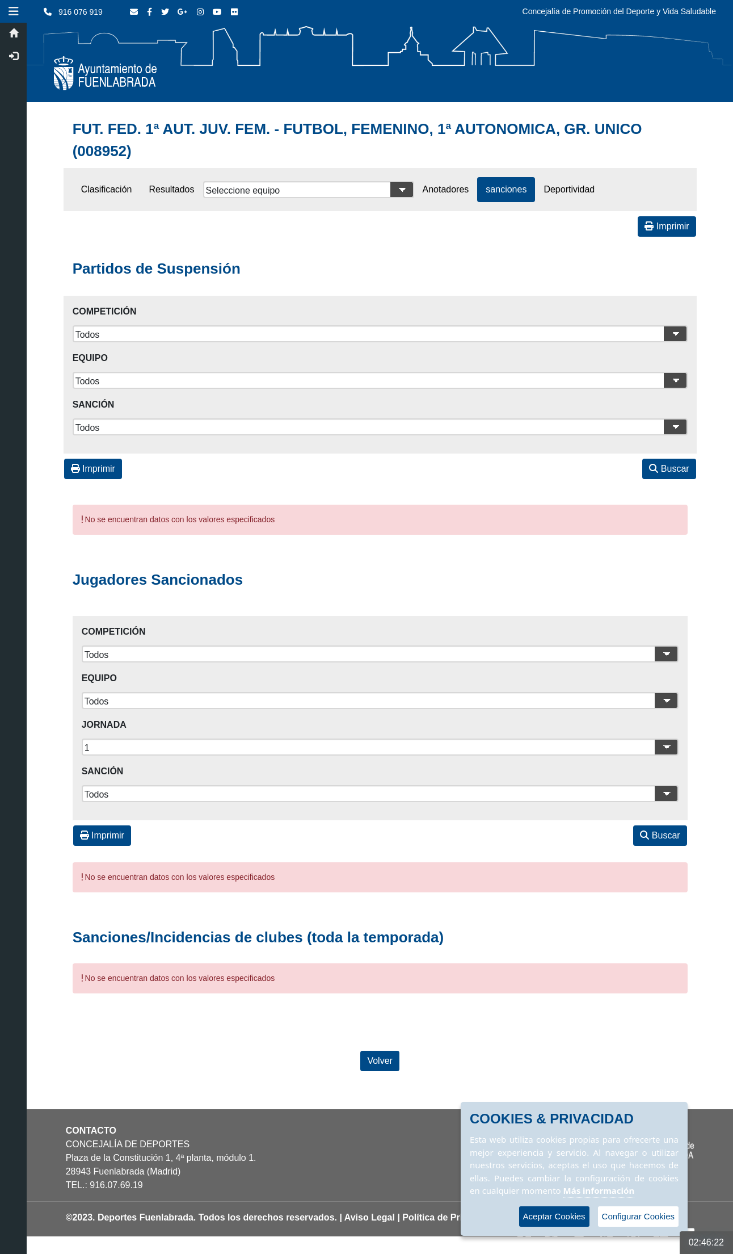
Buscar (670, 468)
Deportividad (570, 189)
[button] (14, 11)
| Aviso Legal (368, 1217)
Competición (105, 311)
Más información (599, 1190)
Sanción (94, 404)
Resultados (172, 189)
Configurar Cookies (638, 1216)
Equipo (90, 358)
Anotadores (446, 189)
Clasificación (107, 189)
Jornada (104, 724)
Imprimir (668, 226)
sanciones (507, 189)
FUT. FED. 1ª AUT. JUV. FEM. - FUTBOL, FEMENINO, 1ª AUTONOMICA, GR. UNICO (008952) (358, 140)
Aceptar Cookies (554, 1216)
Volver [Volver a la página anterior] (380, 1061)
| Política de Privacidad (447, 1217)
